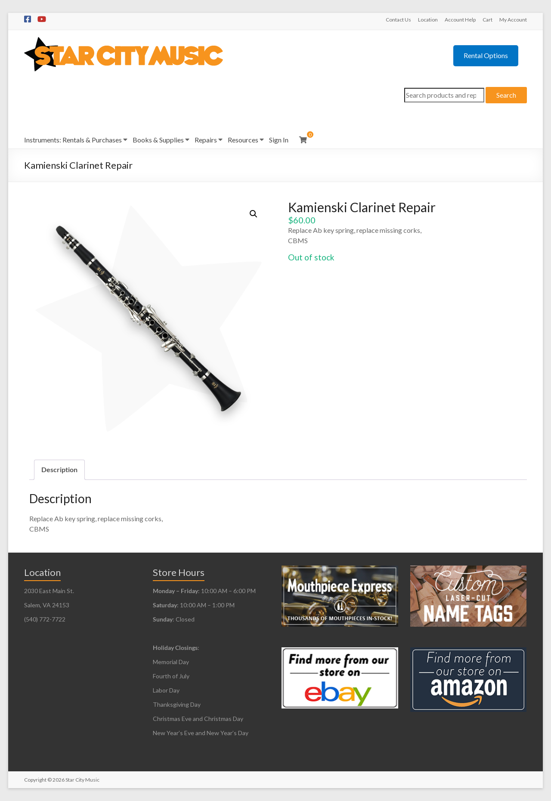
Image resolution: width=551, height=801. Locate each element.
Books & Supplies (158, 140)
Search (506, 95)
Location (428, 19)
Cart (487, 19)
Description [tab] (59, 469)
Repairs (206, 140)
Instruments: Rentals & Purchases (73, 140)
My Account (513, 19)
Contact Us (398, 19)
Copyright (35, 779)
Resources (243, 140)
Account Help (460, 19)
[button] (253, 214)
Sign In (278, 140)
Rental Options (486, 55)
